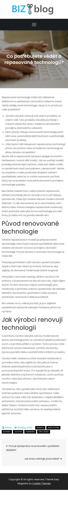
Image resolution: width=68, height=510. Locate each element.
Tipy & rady (44, 431)
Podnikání (30, 431)
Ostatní (18, 431)
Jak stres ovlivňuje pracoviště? (41, 458)
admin (8, 427)
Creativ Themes (41, 483)
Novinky (6, 431)
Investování (53, 427)
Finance (40, 427)
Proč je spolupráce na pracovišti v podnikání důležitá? (32, 448)
